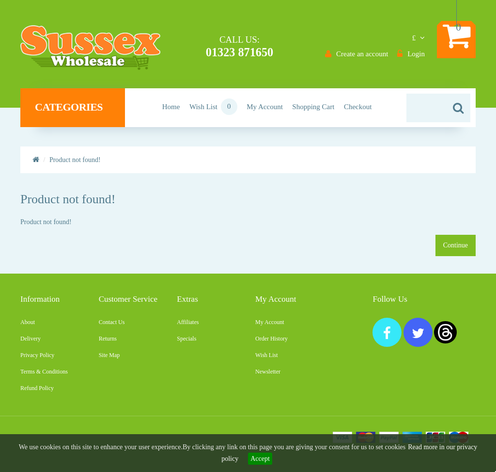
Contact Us (112, 326)
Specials (186, 342)
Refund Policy (37, 392)
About (27, 326)
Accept (260, 458)
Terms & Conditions (44, 375)
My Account (269, 326)
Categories (75, 111)
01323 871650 (238, 52)
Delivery (30, 342)
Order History (271, 342)
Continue (455, 249)
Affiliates (188, 326)
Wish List (266, 359)
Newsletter (267, 375)
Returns (108, 342)
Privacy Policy (37, 359)
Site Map (109, 359)
